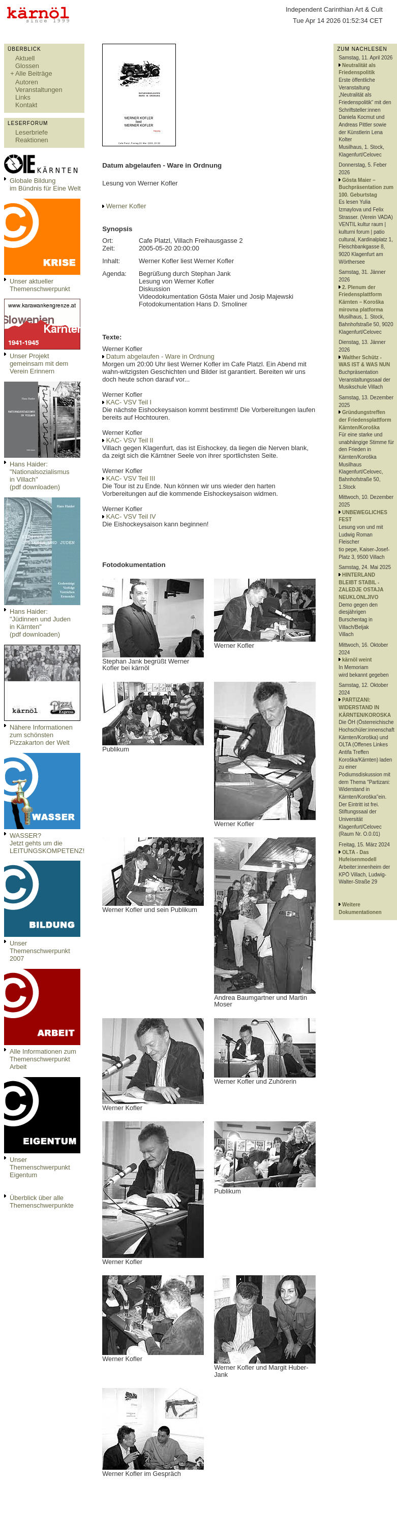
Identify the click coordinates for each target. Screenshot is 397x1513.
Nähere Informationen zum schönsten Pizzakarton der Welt (41, 734)
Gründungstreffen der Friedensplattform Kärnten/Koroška (365, 419)
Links (22, 97)
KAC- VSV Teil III (130, 478)
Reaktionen (31, 140)
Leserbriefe (31, 132)
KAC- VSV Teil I (128, 402)
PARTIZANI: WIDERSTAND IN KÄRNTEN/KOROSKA (365, 707)
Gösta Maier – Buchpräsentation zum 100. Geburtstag (366, 187)
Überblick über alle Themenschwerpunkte (42, 1201)
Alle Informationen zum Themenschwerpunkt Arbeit (43, 1059)
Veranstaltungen (39, 89)
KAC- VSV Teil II (130, 440)
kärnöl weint (357, 660)
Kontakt (26, 105)
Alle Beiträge (33, 73)
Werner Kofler (126, 206)
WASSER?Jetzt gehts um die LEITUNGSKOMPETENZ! (47, 843)
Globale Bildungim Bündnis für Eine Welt (45, 184)
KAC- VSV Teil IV (131, 516)
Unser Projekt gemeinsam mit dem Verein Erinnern (39, 363)
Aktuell (25, 58)
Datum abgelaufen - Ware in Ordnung (160, 356)
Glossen (27, 66)
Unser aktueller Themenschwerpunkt (40, 285)
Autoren (26, 82)
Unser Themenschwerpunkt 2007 (40, 950)
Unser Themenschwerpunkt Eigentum (40, 1167)
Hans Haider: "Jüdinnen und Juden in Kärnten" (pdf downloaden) (40, 623)
